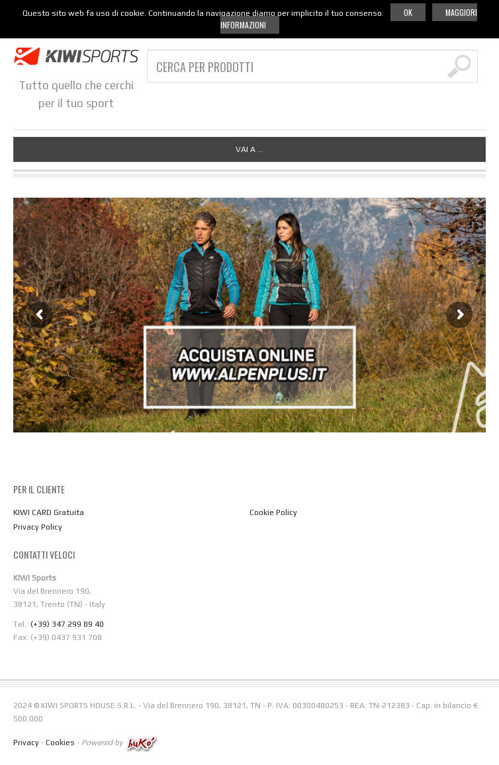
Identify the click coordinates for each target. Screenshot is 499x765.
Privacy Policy (37, 527)
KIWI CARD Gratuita (48, 512)
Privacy (26, 742)
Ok (408, 12)
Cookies (60, 742)
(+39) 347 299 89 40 (67, 624)
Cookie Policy (273, 512)
